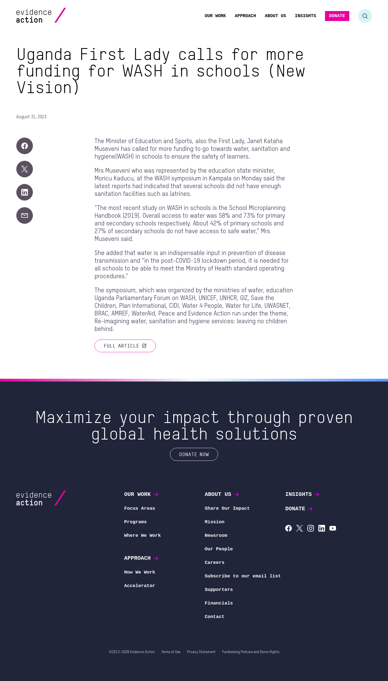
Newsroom (216, 535)
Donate (299, 508)
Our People (219, 549)
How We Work (139, 572)
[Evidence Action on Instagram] (310, 528)
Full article (125, 345)
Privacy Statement (201, 652)
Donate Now (194, 454)
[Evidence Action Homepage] (51, 16)
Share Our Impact (227, 508)
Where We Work (142, 535)
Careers (214, 562)
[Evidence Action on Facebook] (288, 528)
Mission (214, 522)
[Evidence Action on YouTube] (332, 528)
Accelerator (139, 586)
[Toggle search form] (365, 16)
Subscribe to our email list (243, 576)
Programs (135, 522)
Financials (219, 603)
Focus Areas (139, 508)
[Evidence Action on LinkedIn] (321, 528)
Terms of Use (170, 652)
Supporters (219, 590)
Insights (302, 494)
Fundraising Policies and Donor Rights (250, 652)
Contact (214, 617)
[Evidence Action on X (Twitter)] (299, 528)
